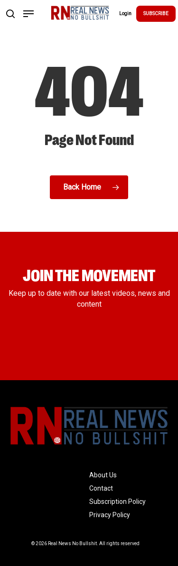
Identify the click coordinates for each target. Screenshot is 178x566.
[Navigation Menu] (28, 13)
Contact (101, 488)
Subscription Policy (117, 501)
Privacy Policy (109, 515)
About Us (103, 475)
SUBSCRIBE (156, 13)
